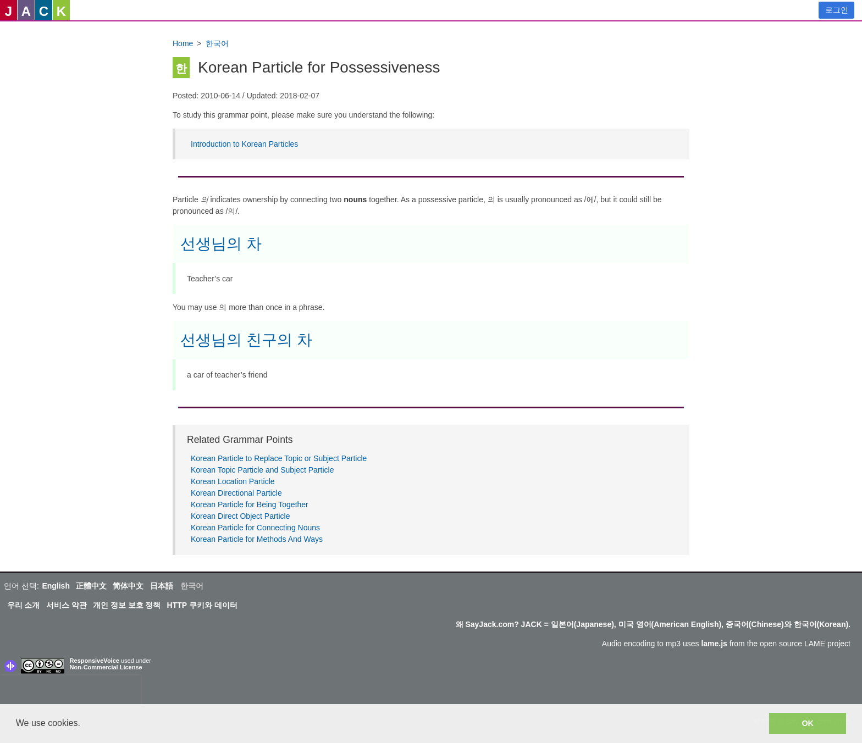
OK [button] (808, 723)
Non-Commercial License (106, 667)
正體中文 (91, 585)
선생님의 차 (221, 243)
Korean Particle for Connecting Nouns (255, 527)
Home (183, 43)
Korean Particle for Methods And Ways (257, 539)
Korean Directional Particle (236, 493)
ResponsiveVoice (94, 660)
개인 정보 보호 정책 (127, 605)
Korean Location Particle (233, 481)
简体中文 (128, 585)
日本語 (161, 585)
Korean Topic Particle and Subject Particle (262, 469)
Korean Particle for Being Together (249, 504)
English (56, 585)
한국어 (217, 43)
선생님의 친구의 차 (246, 339)
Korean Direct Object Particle (240, 516)
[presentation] (70, 691)
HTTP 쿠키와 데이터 (202, 605)
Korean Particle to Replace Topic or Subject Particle (279, 458)
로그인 (836, 9)
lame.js (714, 643)
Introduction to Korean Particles (244, 144)
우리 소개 (23, 605)
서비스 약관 (66, 605)
